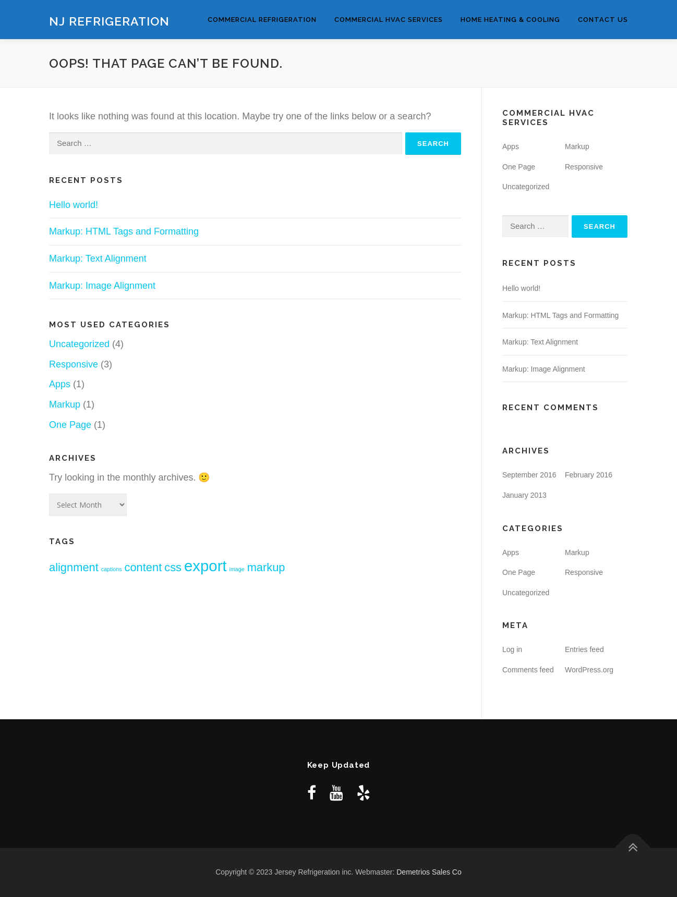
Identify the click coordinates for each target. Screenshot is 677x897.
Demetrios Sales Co (429, 872)
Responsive (73, 364)
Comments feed (528, 670)
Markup (64, 404)
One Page (70, 425)
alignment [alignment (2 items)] (74, 567)
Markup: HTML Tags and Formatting (124, 231)
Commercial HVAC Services (388, 19)
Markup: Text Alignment (98, 258)
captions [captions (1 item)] (111, 569)
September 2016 (529, 475)
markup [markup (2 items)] (266, 567)
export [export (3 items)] (205, 565)
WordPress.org (589, 670)
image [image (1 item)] (237, 569)
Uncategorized (79, 344)
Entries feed (584, 649)
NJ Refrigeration (109, 21)
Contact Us (603, 19)
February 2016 (588, 475)
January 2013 (524, 495)
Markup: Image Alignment (102, 285)
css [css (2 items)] (173, 567)
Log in (512, 649)
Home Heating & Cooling (510, 19)
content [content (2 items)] (143, 567)
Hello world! (73, 205)
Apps (59, 384)
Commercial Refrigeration (262, 19)
